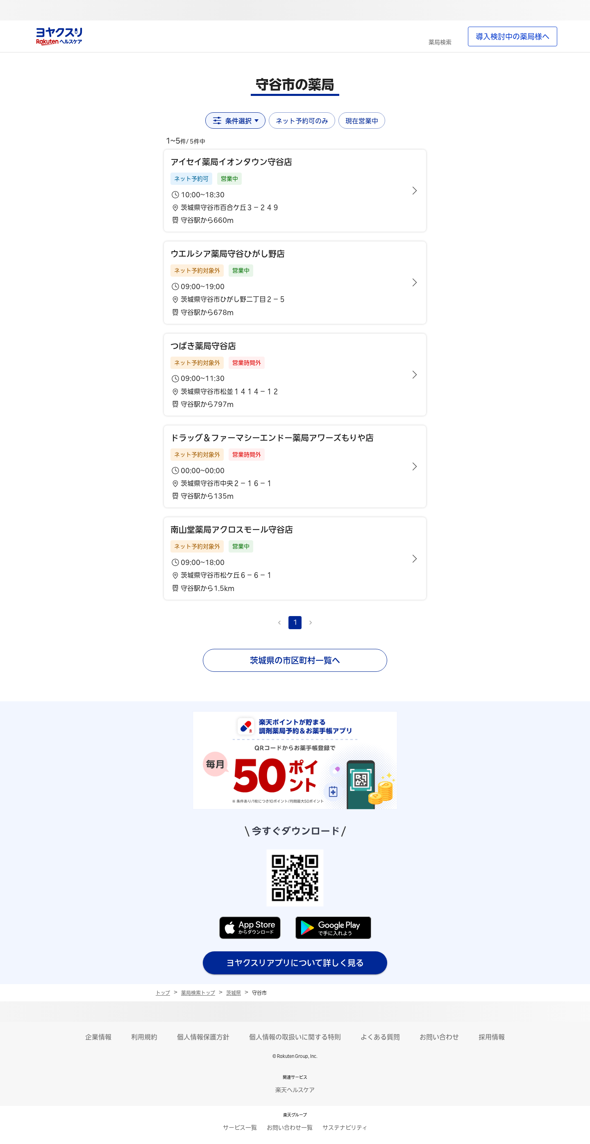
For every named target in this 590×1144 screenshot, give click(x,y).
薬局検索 (440, 42)
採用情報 (492, 1037)
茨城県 (233, 992)
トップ (163, 992)
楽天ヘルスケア (295, 1090)
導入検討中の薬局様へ (512, 36)
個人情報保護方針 (203, 1037)
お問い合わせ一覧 (290, 1127)
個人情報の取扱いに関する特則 (295, 1037)
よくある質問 (380, 1037)
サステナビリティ (345, 1127)
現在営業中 (361, 121)
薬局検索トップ (198, 992)
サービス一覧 (240, 1127)
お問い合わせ (439, 1037)
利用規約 (144, 1037)
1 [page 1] (295, 622)
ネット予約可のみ (302, 121)
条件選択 (235, 120)
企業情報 (98, 1037)
